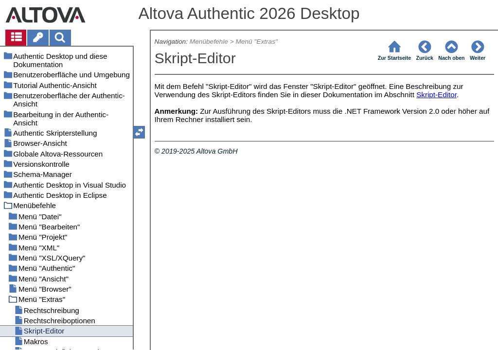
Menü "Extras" (256, 41)
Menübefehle (209, 41)
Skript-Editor (436, 94)
